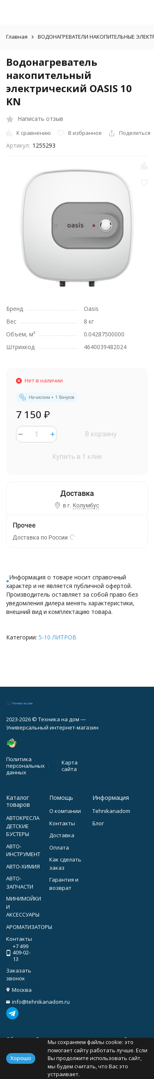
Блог (98, 823)
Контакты (62, 823)
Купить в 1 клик (77, 456)
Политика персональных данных (25, 765)
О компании (65, 811)
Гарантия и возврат (63, 883)
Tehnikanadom (111, 811)
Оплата (59, 847)
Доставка (61, 835)
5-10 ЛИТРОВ (57, 637)
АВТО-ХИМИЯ (23, 866)
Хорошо (20, 1058)
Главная (17, 36)
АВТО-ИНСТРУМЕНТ (23, 850)
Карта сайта (70, 766)
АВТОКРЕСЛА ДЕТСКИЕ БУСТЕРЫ (22, 826)
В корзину (101, 433)
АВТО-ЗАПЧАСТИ (19, 882)
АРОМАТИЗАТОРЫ (29, 927)
